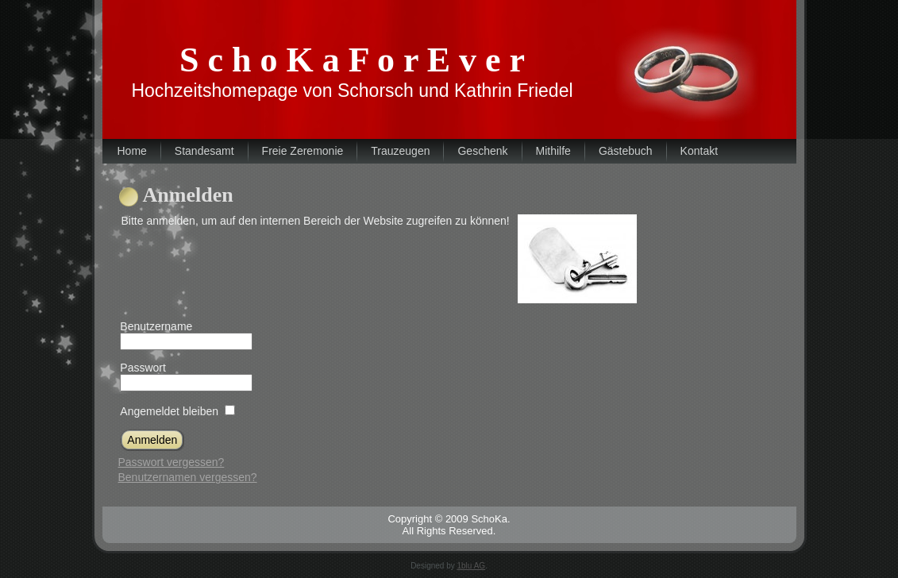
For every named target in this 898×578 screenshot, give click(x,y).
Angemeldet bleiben (169, 411)
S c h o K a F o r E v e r (352, 59)
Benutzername (156, 326)
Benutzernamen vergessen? (187, 477)
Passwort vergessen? (171, 462)
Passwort (143, 367)
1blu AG (471, 565)
